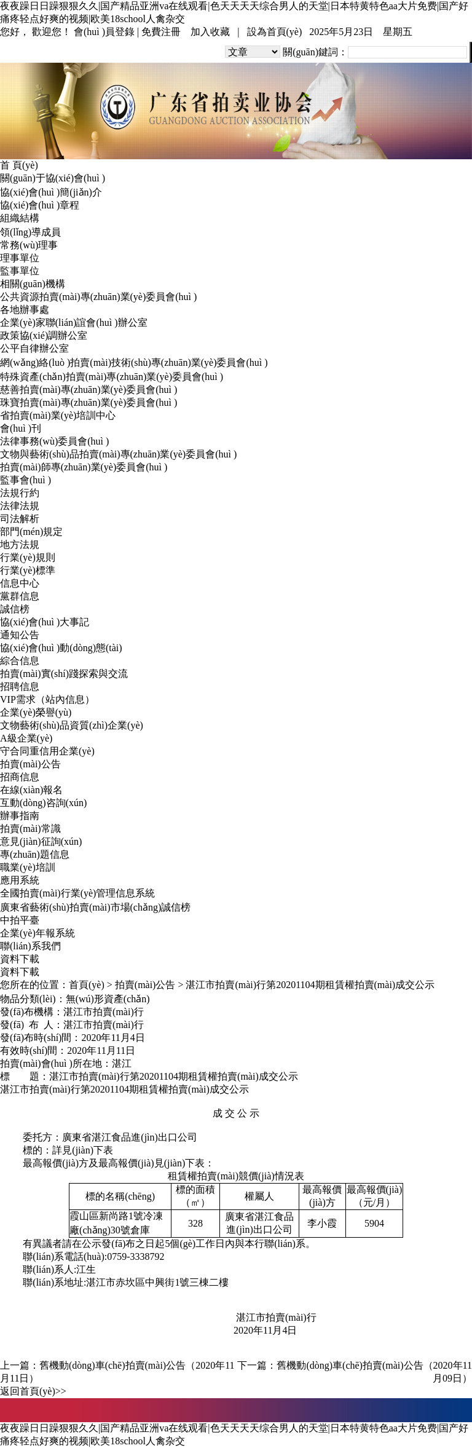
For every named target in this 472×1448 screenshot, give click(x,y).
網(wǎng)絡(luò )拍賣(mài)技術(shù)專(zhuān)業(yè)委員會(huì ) (134, 362)
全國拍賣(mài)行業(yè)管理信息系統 (77, 893)
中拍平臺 (19, 920)
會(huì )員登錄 (104, 31)
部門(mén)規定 (31, 531)
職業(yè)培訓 (27, 867)
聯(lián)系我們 (30, 946)
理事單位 (19, 258)
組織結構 (19, 218)
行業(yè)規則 (27, 557)
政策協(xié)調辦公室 (43, 335)
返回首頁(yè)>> (33, 1391)
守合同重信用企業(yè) (47, 751)
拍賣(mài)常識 (30, 828)
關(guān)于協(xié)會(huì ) (52, 178)
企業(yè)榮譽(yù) (35, 712)
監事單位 (19, 271)
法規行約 (19, 493)
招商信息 (19, 777)
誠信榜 (15, 609)
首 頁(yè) (19, 165)
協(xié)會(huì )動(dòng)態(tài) (61, 648)
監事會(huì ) (25, 480)
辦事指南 (19, 815)
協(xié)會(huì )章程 (39, 205)
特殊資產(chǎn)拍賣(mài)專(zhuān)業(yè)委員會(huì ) (111, 376)
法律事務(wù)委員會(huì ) (54, 441)
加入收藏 (210, 31)
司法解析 (19, 518)
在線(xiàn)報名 (31, 790)
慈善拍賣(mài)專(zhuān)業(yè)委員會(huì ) (88, 389)
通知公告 (19, 635)
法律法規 (19, 505)
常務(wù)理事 (29, 245)
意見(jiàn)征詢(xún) (41, 841)
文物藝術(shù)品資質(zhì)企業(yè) (71, 725)
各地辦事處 (24, 309)
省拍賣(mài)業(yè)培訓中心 (58, 415)
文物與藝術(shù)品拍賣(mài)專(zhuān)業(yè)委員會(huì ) (118, 454)
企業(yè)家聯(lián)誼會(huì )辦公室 (74, 322)
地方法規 (19, 544)
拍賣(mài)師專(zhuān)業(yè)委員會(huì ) (83, 467)
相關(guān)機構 (32, 284)
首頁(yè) (86, 984)
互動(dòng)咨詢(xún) (43, 802)
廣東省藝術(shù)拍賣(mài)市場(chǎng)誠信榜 (95, 907)
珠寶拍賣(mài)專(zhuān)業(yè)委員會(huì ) (88, 402)
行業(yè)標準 (27, 570)
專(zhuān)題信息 (34, 854)
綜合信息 (19, 660)
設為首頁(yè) (274, 31)
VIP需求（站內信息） (47, 699)
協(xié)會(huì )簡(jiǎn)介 (51, 192)
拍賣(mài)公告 (30, 764)
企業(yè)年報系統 (37, 933)
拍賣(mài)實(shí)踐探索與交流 (64, 673)
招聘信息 (19, 686)
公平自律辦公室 (34, 348)
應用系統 (19, 880)
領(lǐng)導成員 (30, 232)
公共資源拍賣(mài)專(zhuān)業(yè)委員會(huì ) (98, 296)
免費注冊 (161, 31)
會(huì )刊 (20, 428)
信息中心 (19, 583)
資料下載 (19, 959)
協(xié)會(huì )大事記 (44, 622)
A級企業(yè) (26, 738)
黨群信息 (19, 596)
